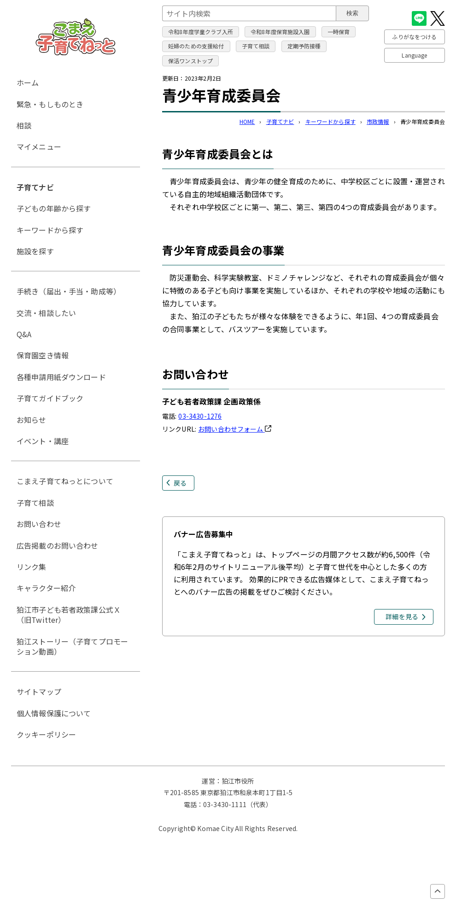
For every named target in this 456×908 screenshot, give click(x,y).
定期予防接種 (304, 46)
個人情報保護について (54, 713)
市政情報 (378, 121)
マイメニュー (39, 146)
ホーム (28, 82)
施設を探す (35, 251)
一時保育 (338, 31)
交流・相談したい (46, 312)
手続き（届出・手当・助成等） (69, 291)
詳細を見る (402, 616)
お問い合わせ (39, 523)
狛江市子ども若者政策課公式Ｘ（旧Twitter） (69, 614)
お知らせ (32, 419)
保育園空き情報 (43, 355)
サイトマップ (39, 691)
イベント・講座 (43, 440)
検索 (352, 13)
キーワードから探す (330, 121)
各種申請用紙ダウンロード (61, 376)
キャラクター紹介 (46, 587)
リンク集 (32, 566)
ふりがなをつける (414, 37)
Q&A (24, 334)
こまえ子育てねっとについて (65, 480)
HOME (247, 121)
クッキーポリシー (46, 734)
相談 (24, 125)
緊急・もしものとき (50, 104)
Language (414, 55)
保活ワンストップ (190, 60)
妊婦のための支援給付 (196, 46)
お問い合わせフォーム (234, 428)
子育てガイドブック (50, 398)
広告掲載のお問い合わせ (58, 545)
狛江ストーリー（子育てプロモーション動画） (72, 646)
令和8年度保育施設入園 (280, 31)
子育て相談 (256, 46)
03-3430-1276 (200, 416)
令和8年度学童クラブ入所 (200, 31)
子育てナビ (280, 121)
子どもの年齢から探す (54, 208)
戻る (180, 482)
